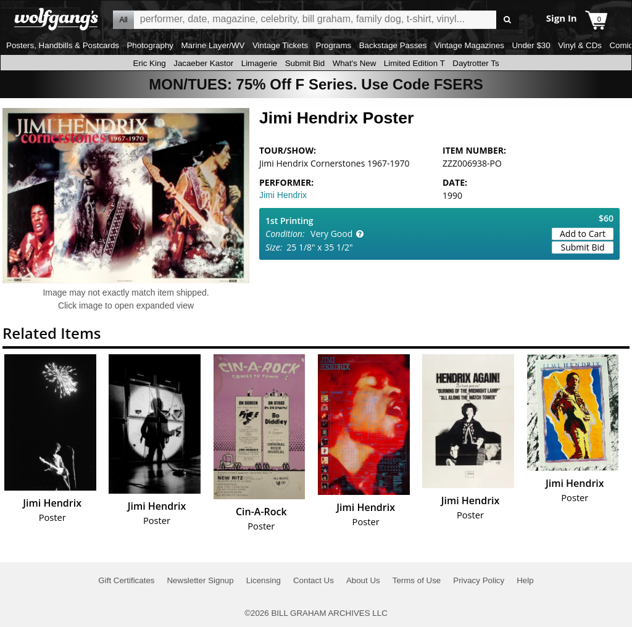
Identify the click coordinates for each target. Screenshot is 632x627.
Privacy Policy (478, 580)
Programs (334, 45)
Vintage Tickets (280, 45)
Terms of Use (417, 580)
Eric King (149, 63)
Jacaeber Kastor (203, 63)
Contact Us (313, 580)
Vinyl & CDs (580, 45)
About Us (363, 580)
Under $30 (531, 45)
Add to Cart (582, 233)
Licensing (263, 580)
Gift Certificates (126, 580)
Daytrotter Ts (475, 63)
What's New (354, 63)
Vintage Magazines (469, 45)
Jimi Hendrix (283, 195)
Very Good (331, 233)
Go (507, 20)
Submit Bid (305, 63)
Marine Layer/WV (212, 45)
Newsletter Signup (200, 580)
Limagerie (259, 63)
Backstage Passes (393, 45)
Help (525, 580)
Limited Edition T (414, 63)
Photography (150, 45)
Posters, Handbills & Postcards (62, 45)
